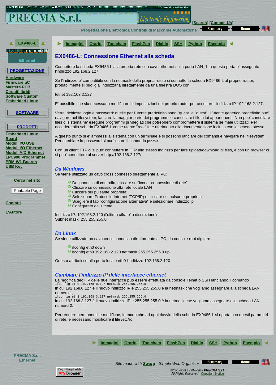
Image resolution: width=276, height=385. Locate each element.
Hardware (15, 77)
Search (200, 22)
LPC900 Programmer (25, 157)
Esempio (216, 43)
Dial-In (162, 43)
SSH (178, 43)
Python (195, 43)
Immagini (75, 43)
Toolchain (116, 43)
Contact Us (221, 22)
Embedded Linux (22, 101)
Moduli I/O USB (20, 143)
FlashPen (141, 43)
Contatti (13, 203)
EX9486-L (27, 43)
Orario (95, 43)
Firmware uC (18, 82)
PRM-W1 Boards (21, 161)
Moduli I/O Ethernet (24, 148)
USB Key (14, 166)
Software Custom (22, 96)
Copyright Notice (212, 375)
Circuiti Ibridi (18, 91)
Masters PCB (18, 87)
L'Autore (14, 212)
